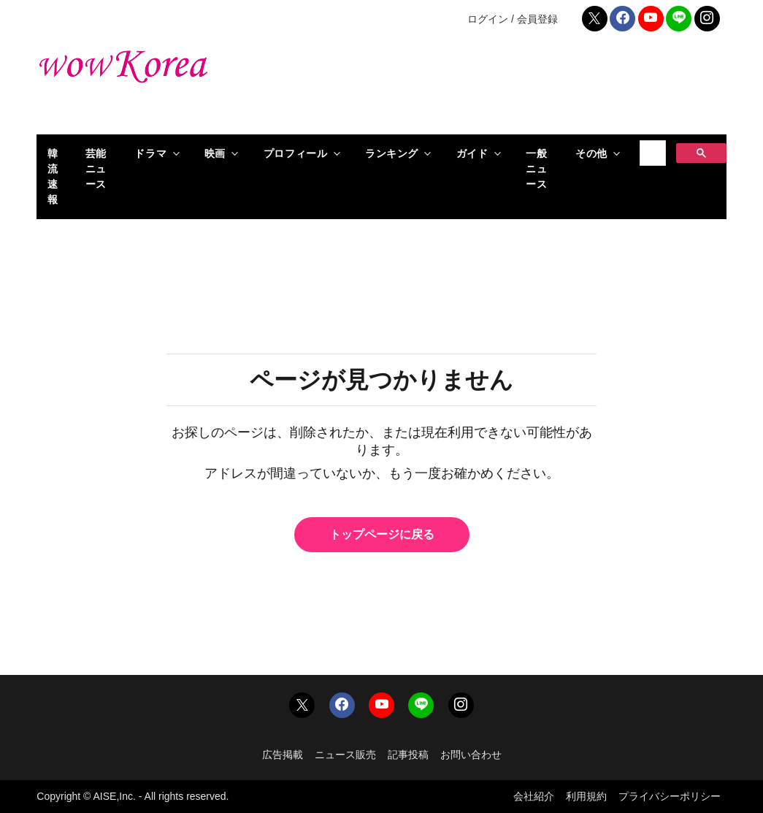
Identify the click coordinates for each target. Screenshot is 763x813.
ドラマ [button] (150, 153)
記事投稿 (408, 754)
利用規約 (586, 796)
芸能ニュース (96, 169)
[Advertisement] (499, 86)
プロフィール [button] (295, 153)
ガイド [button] (472, 153)
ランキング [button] (391, 153)
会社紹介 (533, 796)
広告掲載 (282, 754)
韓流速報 (52, 176)
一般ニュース (536, 169)
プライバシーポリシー (669, 796)
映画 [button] (215, 153)
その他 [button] (591, 153)
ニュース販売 (345, 754)
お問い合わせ (471, 754)
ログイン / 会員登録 (512, 19)
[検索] (651, 153)
